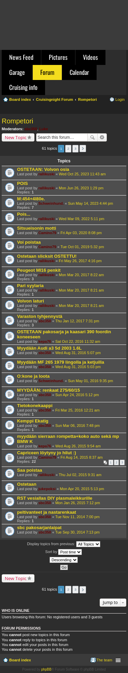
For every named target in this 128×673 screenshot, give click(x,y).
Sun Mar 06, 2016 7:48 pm (77, 425)
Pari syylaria (30, 285)
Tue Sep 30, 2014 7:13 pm (77, 532)
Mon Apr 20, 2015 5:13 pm (82, 489)
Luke (43, 129)
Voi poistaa (29, 242)
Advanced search (102, 137)
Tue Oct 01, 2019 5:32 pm (82, 247)
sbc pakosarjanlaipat (39, 527)
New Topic (16, 137)
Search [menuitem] (122, 109)
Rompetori (17, 121)
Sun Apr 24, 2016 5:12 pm (77, 395)
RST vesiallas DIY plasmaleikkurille (54, 498)
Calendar (79, 72)
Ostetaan (26, 484)
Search (92, 137)
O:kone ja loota (33, 376)
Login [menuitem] (120, 99)
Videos (90, 57)
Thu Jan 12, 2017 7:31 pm (77, 321)
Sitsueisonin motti (36, 228)
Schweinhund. (51, 203)
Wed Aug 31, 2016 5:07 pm (78, 353)
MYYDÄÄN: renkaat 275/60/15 (48, 390)
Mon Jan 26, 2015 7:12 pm (77, 503)
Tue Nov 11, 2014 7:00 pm (77, 517)
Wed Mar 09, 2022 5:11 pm (81, 219)
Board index (20, 660)
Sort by (63, 552)
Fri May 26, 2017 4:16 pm (80, 261)
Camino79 (47, 233)
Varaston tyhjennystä (39, 316)
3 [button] (75, 148)
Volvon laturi (30, 301)
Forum (47, 72)
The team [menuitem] (104, 660)
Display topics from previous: (63, 544)
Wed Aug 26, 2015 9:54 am (78, 446)
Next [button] (83, 148)
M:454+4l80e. (31, 198)
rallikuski (46, 174)
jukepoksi (47, 489)
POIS (22, 183)
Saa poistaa (29, 470)
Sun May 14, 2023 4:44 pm (90, 203)
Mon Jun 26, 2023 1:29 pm (81, 188)
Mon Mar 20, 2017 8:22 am (81, 275)
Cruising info (23, 87)
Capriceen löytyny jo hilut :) (46, 452)
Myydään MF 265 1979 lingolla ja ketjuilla (60, 362)
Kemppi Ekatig (32, 420)
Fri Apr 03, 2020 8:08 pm (81, 233)
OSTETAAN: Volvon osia (43, 169)
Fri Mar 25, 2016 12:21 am (77, 410)
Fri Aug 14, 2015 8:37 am (81, 457)
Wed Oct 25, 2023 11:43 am (82, 174)
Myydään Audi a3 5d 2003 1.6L (49, 348)
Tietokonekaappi (35, 405)
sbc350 (31, 129)
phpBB (46, 669)
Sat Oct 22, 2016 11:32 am (77, 341)
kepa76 (44, 341)
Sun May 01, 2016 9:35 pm (90, 381)
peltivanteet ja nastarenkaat (46, 512)
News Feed (21, 57)
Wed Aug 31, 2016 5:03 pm (78, 367)
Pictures (58, 57)
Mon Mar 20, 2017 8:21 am (81, 290)
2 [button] (68, 148)
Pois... (23, 214)
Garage (17, 72)
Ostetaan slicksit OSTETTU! (46, 256)
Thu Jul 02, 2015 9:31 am (80, 475)
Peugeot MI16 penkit (39, 270)
